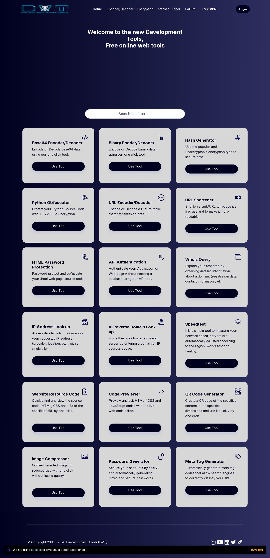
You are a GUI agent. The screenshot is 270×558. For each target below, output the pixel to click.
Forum (190, 9)
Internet (163, 9)
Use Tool (58, 166)
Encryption (145, 9)
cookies (36, 549)
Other (176, 9)
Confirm (257, 549)
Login (243, 9)
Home (97, 9)
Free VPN (209, 9)
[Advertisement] (135, 76)
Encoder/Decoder (120, 9)
